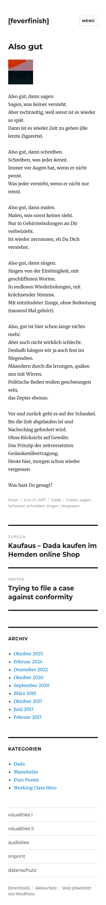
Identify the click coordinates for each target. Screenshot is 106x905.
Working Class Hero (35, 788)
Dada (56, 500)
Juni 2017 (23, 709)
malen (72, 500)
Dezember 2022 (31, 669)
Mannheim (26, 772)
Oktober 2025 (28, 654)
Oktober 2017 (28, 701)
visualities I (20, 814)
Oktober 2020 (29, 677)
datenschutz (22, 870)
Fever (13, 500)
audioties (18, 842)
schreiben (36, 506)
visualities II (21, 828)
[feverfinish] (28, 21)
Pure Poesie (26, 780)
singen (53, 506)
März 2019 (25, 693)
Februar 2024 (28, 661)
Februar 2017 (28, 717)
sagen (85, 500)
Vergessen (70, 506)
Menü (88, 20)
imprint (16, 856)
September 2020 (31, 685)
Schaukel (16, 506)
